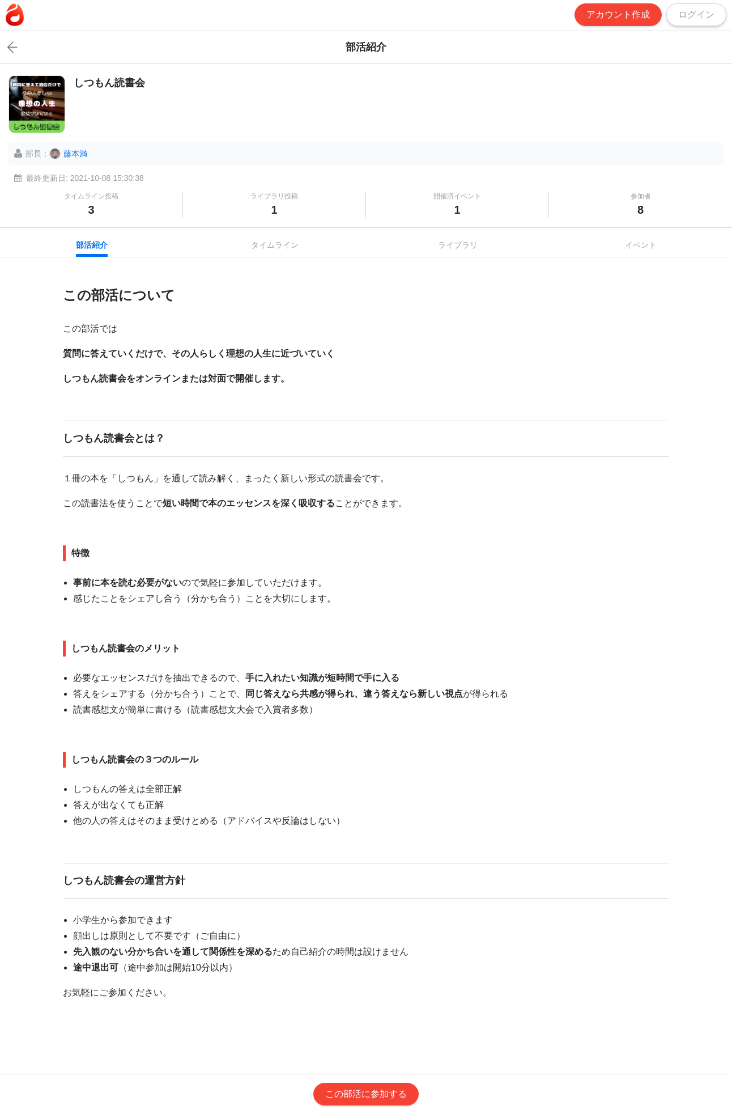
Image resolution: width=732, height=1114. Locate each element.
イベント (641, 244)
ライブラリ (458, 244)
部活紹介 (92, 244)
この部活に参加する (366, 1094)
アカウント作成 (618, 14)
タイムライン (275, 244)
